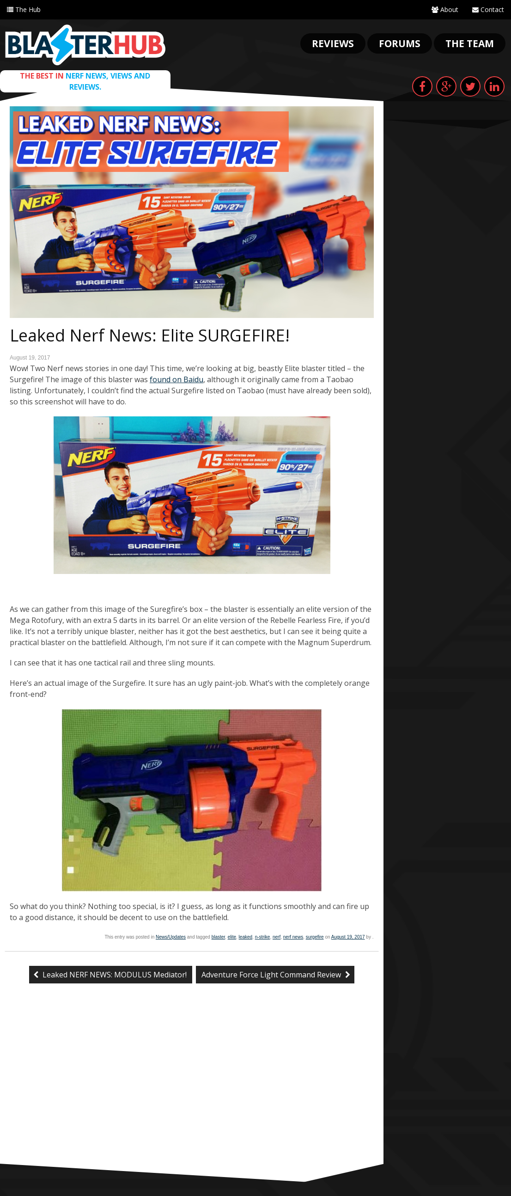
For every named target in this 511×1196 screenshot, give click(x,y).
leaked (245, 937)
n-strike (262, 937)
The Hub (24, 9)
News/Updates (171, 937)
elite (232, 937)
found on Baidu (176, 379)
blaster (218, 937)
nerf (276, 937)
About (445, 9)
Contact (488, 9)
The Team (469, 43)
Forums (399, 43)
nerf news (293, 937)
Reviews (333, 43)
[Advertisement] (192, 1094)
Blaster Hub (85, 45)
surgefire (315, 937)
